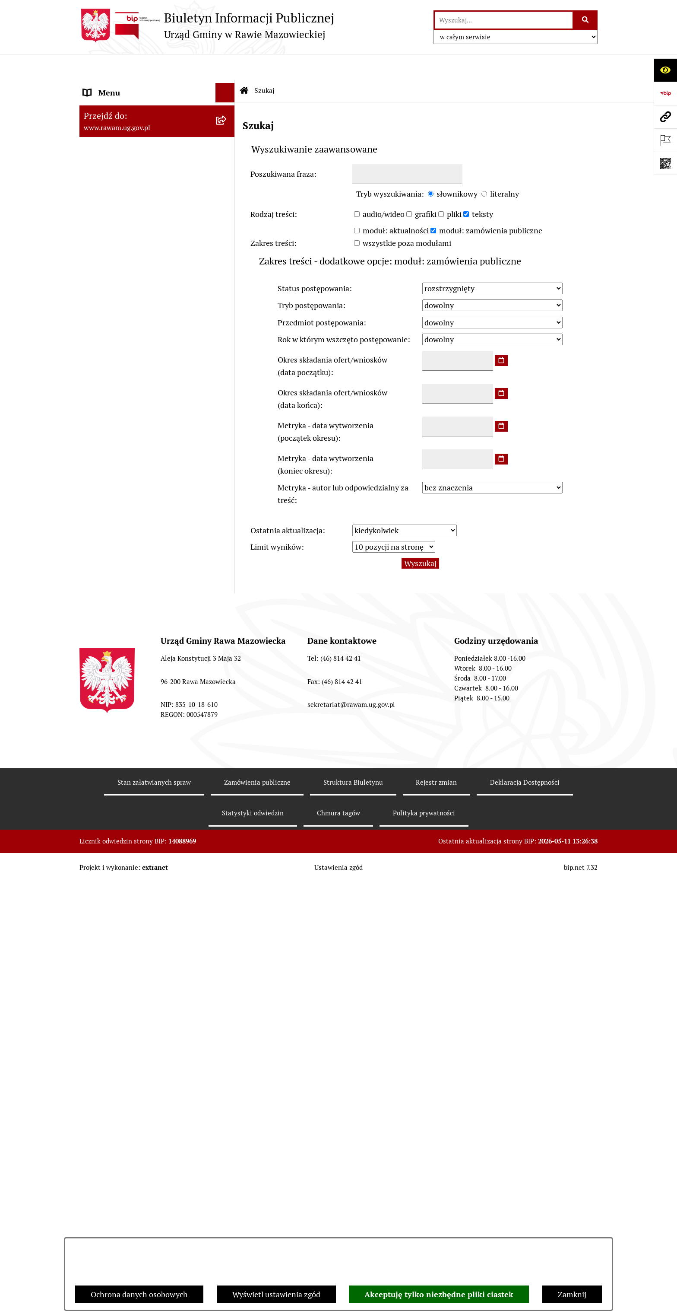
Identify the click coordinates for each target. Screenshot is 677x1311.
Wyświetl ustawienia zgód (276, 1294)
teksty (482, 188)
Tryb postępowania (310, 279)
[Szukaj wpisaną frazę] (586, 20)
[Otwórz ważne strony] (665, 140)
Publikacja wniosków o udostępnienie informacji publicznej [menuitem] (147, 973)
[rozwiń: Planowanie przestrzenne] (227, 336)
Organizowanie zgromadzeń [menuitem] (131, 859)
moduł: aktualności (396, 205)
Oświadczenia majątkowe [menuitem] (126, 839)
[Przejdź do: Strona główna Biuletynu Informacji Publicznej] (244, 65)
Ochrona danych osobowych (139, 1294)
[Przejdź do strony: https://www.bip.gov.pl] (665, 93)
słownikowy (457, 168)
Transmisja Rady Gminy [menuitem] (124, 999)
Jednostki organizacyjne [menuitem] (124, 672)
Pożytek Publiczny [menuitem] (114, 898)
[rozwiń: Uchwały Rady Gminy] (227, 236)
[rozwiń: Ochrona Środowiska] (227, 448)
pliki (454, 188)
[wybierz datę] (501, 335)
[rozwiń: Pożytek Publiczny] (227, 897)
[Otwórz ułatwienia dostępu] (665, 70)
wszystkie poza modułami (407, 217)
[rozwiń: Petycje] (227, 948)
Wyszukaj (420, 537)
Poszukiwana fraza (282, 148)
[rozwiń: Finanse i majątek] (227, 386)
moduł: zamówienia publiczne (490, 205)
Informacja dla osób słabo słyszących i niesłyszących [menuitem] (148, 775)
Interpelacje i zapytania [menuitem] (123, 730)
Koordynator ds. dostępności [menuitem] (132, 800)
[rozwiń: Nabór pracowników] (227, 585)
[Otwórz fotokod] (665, 163)
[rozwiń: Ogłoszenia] (227, 820)
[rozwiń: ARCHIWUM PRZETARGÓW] (227, 523)
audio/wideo (384, 188)
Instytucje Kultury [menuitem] (114, 750)
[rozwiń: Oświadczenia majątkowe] (227, 839)
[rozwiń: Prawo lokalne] (227, 311)
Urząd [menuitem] (93, 86)
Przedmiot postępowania (321, 297)
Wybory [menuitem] (96, 1018)
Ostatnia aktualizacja (286, 505)
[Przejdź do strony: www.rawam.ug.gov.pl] (665, 116)
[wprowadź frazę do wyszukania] (503, 20)
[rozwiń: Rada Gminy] (227, 211)
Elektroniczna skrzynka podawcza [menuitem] (141, 711)
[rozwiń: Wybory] (227, 1018)
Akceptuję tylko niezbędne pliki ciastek (438, 1294)
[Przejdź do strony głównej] (206, 25)
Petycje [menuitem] (95, 948)
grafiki (426, 188)
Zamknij (572, 1294)
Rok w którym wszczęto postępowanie (343, 313)
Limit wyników (275, 521)
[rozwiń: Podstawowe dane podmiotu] (227, 111)
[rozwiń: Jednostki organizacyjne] (227, 672)
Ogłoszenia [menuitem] (102, 820)
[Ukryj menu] (225, 66)
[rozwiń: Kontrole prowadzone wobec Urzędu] (227, 610)
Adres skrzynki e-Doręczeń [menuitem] (129, 692)
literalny (504, 168)
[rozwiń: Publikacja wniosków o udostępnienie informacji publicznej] (227, 967)
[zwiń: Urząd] (227, 86)
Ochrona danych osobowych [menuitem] (131, 878)
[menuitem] (157, 111)
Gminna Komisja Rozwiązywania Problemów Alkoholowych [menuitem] (139, 923)
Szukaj (264, 64)
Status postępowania (313, 262)
